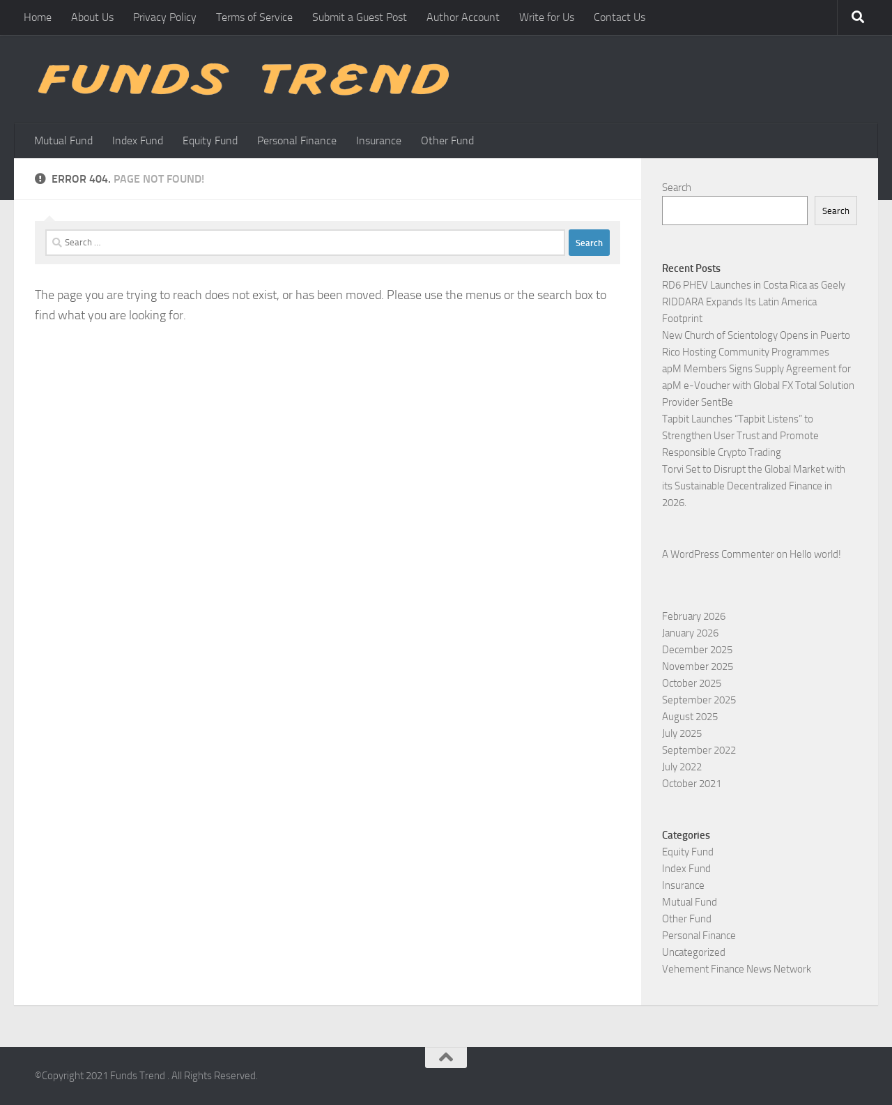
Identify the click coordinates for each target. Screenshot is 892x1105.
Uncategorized (693, 952)
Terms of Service (254, 17)
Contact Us (619, 17)
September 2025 (699, 700)
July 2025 (682, 733)
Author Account (463, 17)
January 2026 (690, 633)
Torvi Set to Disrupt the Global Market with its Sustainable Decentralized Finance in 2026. (753, 486)
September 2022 (699, 750)
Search (676, 187)
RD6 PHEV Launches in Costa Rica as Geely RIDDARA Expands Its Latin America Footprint (753, 302)
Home (38, 17)
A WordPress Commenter (718, 554)
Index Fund (137, 140)
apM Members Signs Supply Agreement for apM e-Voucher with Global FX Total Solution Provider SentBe (758, 386)
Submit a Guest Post (359, 17)
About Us (92, 17)
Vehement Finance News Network (736, 969)
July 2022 (682, 767)
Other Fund (447, 140)
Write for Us (546, 17)
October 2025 (691, 683)
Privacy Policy (165, 17)
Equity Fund (210, 140)
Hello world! (815, 554)
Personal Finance (297, 140)
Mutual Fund (63, 140)
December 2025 (697, 649)
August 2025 (690, 716)
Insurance (378, 140)
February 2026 (693, 616)
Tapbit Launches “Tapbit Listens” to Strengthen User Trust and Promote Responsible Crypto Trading (740, 436)
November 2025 (697, 666)
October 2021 (691, 783)
